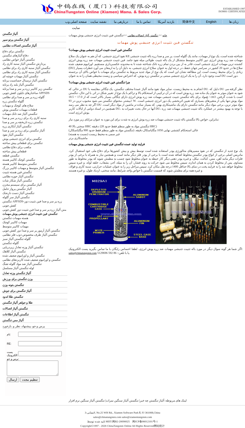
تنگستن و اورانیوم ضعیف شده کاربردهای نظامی (31, 259)
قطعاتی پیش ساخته (14, 151)
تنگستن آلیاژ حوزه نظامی (17, 176)
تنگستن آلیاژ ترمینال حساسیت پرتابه (24, 80)
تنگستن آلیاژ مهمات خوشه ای (20, 76)
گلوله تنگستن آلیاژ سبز (16, 239)
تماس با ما (143, 22)
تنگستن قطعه (10, 155)
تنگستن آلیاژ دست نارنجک (18, 193)
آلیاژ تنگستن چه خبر (152, 400)
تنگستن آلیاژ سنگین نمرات (122, 400)
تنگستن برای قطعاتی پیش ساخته (22, 143)
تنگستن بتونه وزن (13, 285)
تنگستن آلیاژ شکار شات (17, 180)
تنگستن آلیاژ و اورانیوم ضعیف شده (23, 255)
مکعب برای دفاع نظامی (16, 147)
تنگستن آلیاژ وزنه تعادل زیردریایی (22, 247)
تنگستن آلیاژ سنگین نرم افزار (87, 400)
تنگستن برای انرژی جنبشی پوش (22, 139)
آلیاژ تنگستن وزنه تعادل (16, 273)
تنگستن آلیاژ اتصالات (15, 308)
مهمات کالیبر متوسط (15, 226)
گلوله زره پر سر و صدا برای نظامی (23, 97)
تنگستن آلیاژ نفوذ (12, 134)
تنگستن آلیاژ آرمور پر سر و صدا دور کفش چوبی (31, 230)
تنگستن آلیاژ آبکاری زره (16, 126)
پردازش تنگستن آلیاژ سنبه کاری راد (24, 63)
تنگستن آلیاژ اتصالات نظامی (143, 35)
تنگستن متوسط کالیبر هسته (19, 164)
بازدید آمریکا (166, 22)
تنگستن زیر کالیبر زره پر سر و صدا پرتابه (27, 89)
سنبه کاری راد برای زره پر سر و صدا (24, 118)
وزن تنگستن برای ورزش (17, 279)
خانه (164, 35)
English (211, 22)
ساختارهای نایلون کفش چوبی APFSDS (25, 93)
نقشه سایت (98, 22)
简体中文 (188, 22)
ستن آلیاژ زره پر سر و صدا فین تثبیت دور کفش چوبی (34, 209)
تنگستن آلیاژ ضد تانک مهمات (19, 114)
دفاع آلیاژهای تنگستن (15, 55)
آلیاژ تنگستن (10, 34)
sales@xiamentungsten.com (137, 416)
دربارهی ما (121, 22)
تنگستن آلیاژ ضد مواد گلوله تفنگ (22, 264)
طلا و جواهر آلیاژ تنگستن (17, 302)
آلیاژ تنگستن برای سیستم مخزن (22, 184)
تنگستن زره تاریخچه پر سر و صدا (22, 122)
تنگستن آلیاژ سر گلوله (16, 197)
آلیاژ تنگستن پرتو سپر (15, 39)
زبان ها (234, 22)
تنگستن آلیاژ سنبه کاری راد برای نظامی (26, 68)
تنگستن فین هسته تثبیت (17, 172)
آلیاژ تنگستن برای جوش (16, 291)
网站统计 (159, 425)
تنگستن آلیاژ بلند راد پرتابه (18, 84)
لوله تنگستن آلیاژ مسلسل (18, 268)
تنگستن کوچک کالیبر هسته (18, 159)
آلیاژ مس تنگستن (13, 320)
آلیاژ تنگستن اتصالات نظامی (19, 45)
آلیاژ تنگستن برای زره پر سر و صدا (23, 130)
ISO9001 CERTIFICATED (232, 11)
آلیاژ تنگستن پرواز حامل (17, 189)
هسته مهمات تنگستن (15, 218)
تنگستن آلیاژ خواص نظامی (18, 59)
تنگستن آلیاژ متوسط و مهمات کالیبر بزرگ (28, 168)
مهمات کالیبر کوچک (14, 222)
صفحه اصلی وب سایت (76, 25)
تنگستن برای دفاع (13, 51)
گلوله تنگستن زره (13, 101)
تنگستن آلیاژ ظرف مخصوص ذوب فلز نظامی (29, 234)
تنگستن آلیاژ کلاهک (14, 251)
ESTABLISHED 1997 (234, 8)
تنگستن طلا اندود (12, 296)
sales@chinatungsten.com (83, 252)
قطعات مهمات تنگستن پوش (19, 109)
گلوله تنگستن (10, 243)
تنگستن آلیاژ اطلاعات (15, 314)
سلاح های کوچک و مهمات (17, 105)
